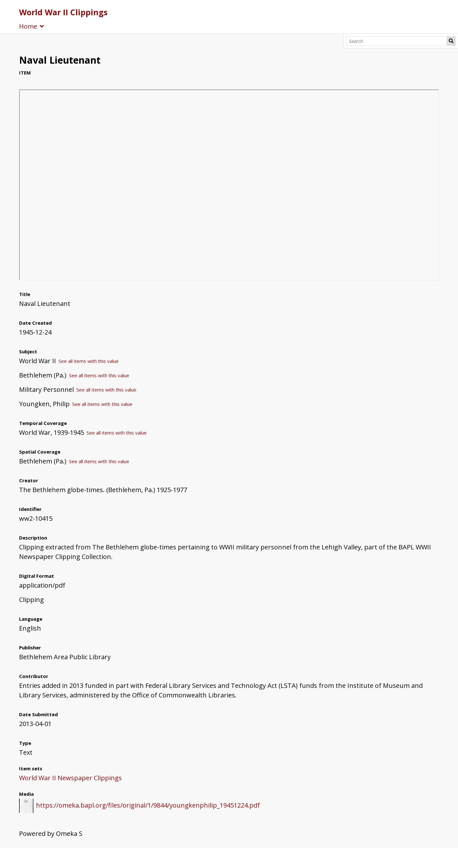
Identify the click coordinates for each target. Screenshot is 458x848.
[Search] (396, 41)
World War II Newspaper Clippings (70, 778)
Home (28, 26)
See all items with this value (89, 361)
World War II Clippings (63, 12)
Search (451, 41)
